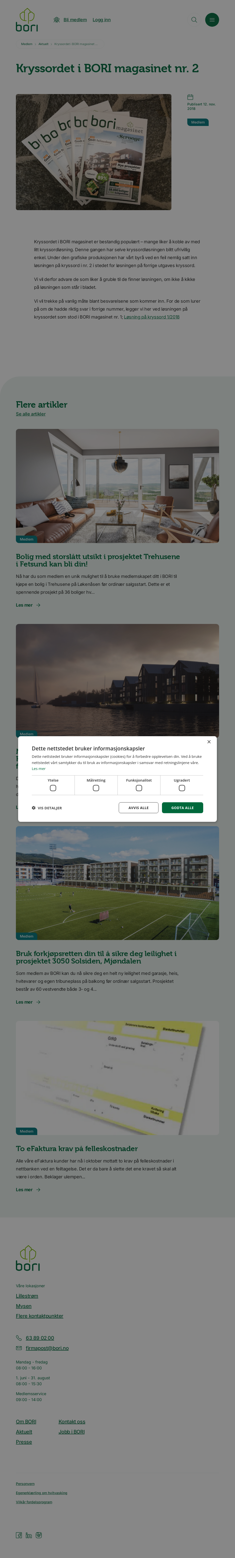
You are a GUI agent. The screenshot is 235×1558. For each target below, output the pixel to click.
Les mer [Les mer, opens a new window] (39, 768)
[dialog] (117, 779)
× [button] (209, 742)
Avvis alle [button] (138, 807)
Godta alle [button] (182, 807)
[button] (47, 808)
